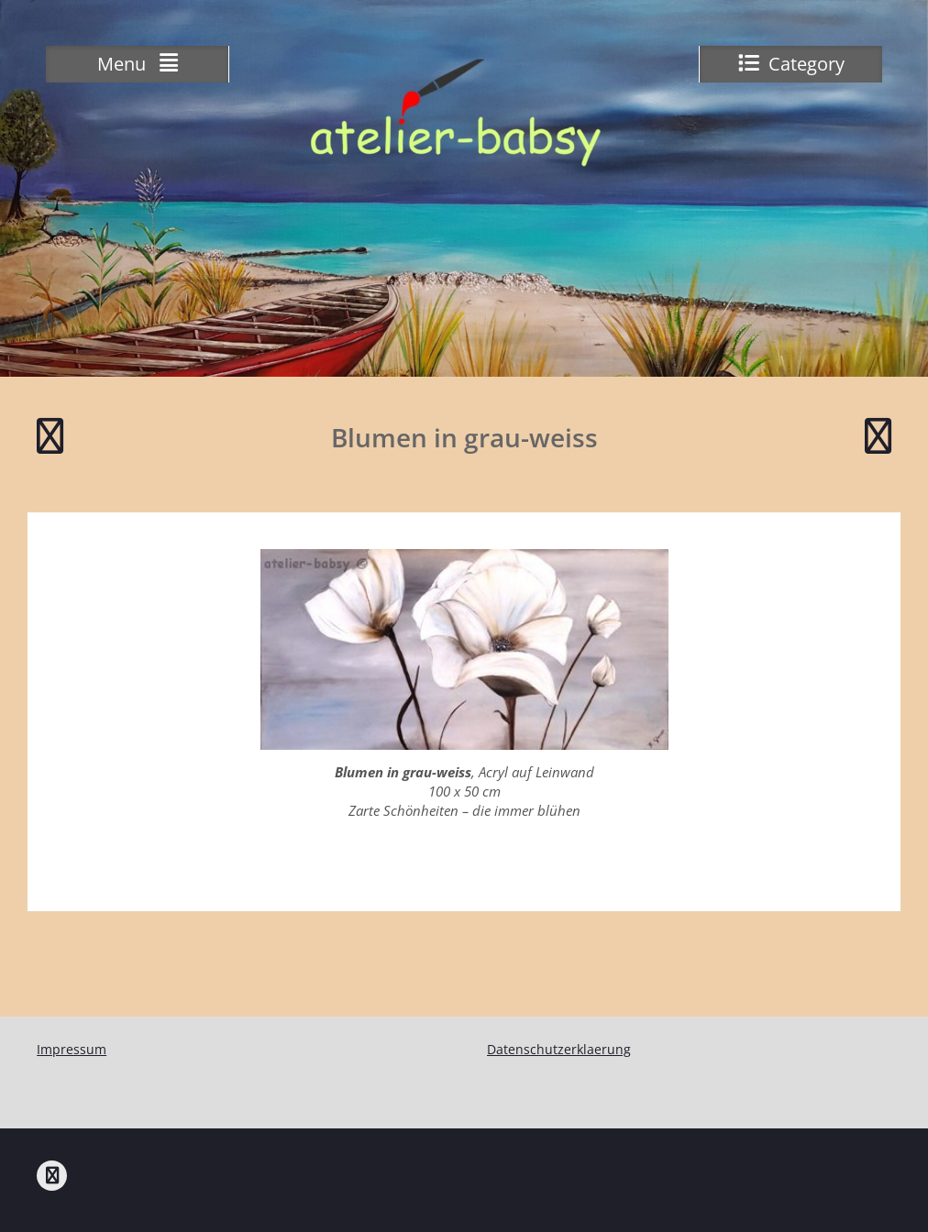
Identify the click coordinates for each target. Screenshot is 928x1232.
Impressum (71, 1049)
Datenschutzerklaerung (559, 1049)
